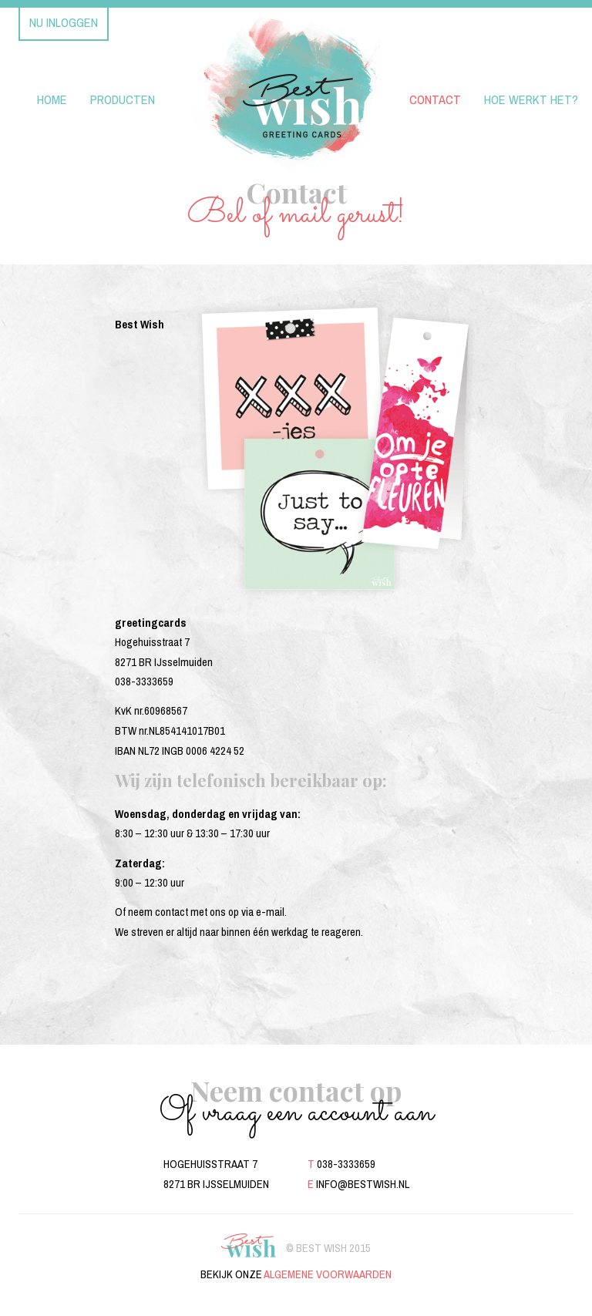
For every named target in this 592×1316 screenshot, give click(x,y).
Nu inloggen (63, 23)
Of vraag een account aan (296, 1112)
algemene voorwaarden (328, 1274)
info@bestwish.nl (362, 1184)
